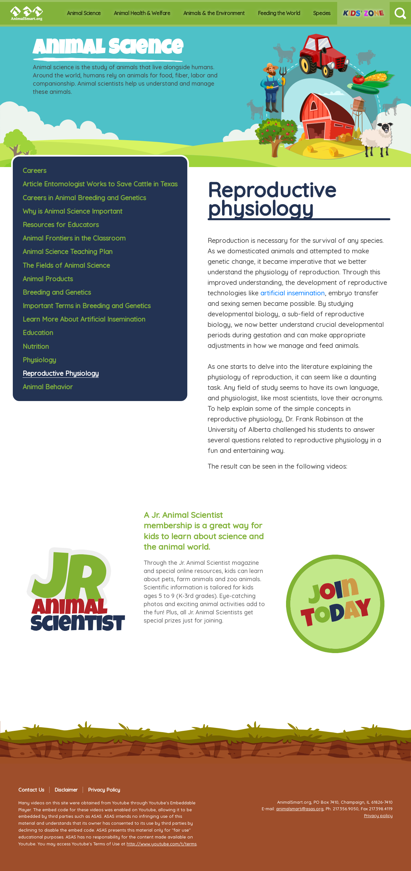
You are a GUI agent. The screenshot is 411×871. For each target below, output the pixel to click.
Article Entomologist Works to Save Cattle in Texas (100, 184)
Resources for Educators (61, 225)
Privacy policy (378, 815)
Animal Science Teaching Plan (68, 251)
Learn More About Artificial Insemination (84, 319)
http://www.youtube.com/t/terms (161, 843)
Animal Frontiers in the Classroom (74, 238)
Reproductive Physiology (61, 373)
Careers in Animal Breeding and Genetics (84, 198)
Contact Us (31, 790)
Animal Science (83, 13)
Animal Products (48, 279)
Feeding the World (279, 13)
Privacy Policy (104, 790)
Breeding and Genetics (57, 292)
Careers (34, 170)
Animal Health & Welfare (142, 13)
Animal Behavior (48, 387)
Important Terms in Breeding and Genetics (87, 306)
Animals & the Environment (214, 13)
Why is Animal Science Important (72, 211)
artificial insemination (292, 293)
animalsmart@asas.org (299, 808)
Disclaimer (66, 790)
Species (322, 13)
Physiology (39, 360)
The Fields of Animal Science (66, 265)
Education (38, 333)
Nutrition (36, 346)
